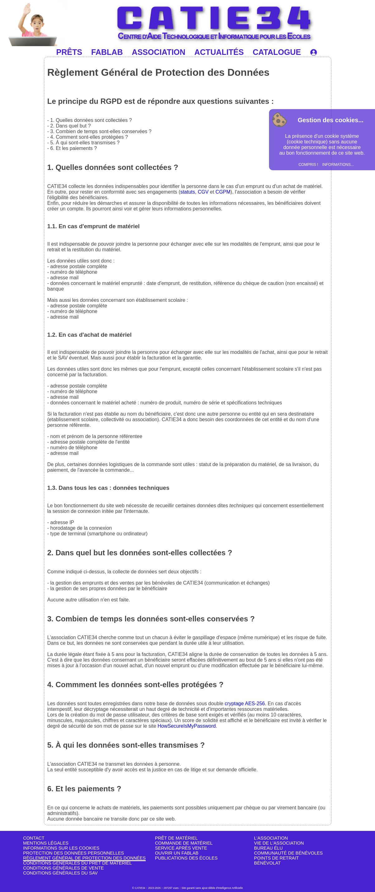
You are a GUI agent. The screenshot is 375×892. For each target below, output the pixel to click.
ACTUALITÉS (219, 52)
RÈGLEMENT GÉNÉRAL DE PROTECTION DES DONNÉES (84, 858)
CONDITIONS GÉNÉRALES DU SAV (60, 872)
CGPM (222, 192)
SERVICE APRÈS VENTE (181, 848)
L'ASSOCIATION (271, 838)
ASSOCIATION (158, 52)
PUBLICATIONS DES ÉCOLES (186, 858)
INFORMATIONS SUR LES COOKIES (61, 848)
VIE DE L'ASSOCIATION (279, 843)
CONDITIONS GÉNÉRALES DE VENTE (63, 867)
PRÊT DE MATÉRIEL (176, 838)
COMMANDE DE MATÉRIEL (184, 843)
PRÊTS (69, 52)
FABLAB (107, 52)
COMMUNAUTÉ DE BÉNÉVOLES (288, 853)
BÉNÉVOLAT (267, 863)
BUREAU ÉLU (268, 848)
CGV (203, 192)
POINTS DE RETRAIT (276, 858)
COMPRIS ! (308, 164)
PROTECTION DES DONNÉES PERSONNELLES (73, 853)
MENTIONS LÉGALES (46, 843)
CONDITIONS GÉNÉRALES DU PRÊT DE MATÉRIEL (77, 863)
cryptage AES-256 (245, 703)
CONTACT (34, 838)
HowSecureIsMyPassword (186, 726)
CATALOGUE (277, 52)
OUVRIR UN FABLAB (176, 853)
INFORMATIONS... (338, 164)
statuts (187, 192)
